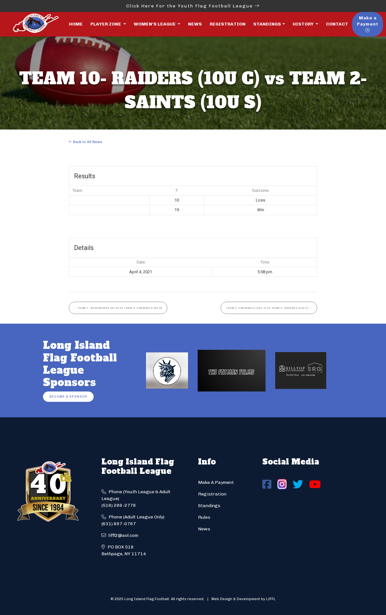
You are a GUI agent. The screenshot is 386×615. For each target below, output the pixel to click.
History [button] (304, 24)
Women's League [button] (155, 24)
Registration (227, 24)
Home (76, 24)
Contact (337, 24)
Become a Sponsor (68, 396)
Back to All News (85, 142)
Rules (204, 517)
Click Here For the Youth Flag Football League (193, 6)
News (195, 24)
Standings (267, 24)
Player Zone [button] (106, 24)
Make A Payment (216, 482)
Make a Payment (367, 24)
